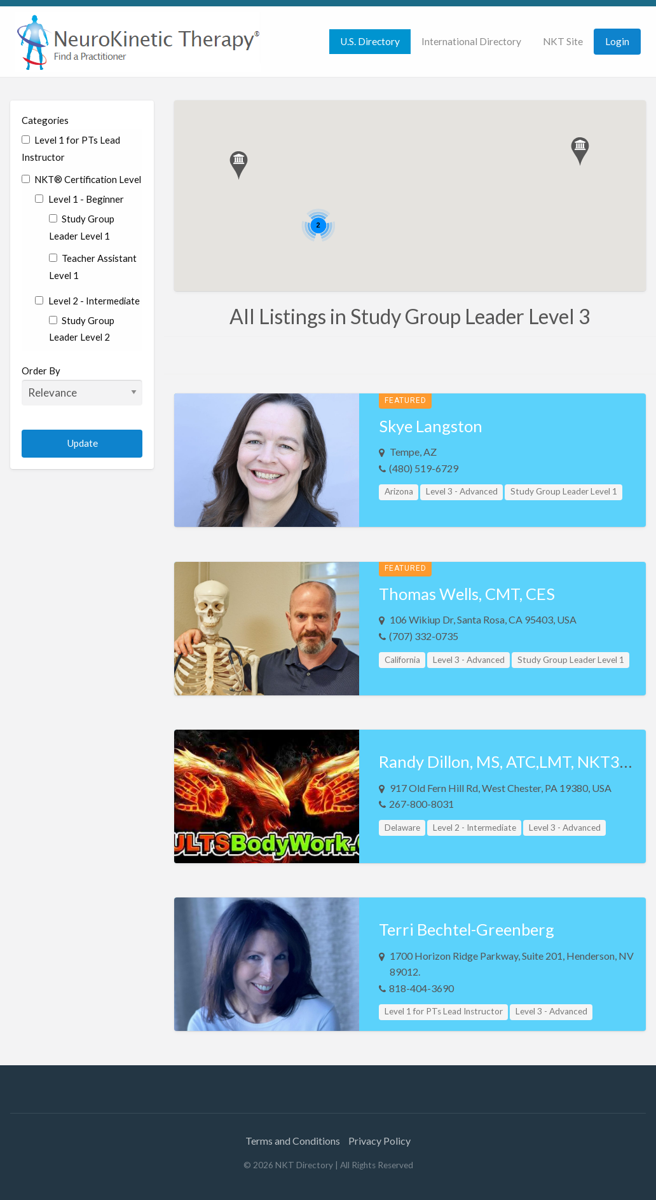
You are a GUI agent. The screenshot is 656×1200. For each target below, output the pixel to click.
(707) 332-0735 (423, 636)
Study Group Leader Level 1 (81, 227)
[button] (239, 165)
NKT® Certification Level (81, 179)
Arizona (399, 491)
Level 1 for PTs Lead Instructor (71, 148)
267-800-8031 (421, 804)
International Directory (471, 41)
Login (617, 41)
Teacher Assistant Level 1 (93, 266)
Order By (82, 385)
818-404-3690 (421, 988)
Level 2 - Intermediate (87, 300)
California (402, 660)
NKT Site (563, 41)
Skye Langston (430, 425)
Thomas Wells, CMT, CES (467, 593)
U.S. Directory (370, 41)
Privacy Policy (379, 1141)
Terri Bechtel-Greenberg (466, 929)
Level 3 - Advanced (462, 491)
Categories (45, 120)
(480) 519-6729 (423, 468)
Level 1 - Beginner (79, 199)
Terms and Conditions (292, 1141)
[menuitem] (370, 42)
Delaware (402, 827)
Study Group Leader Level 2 (81, 329)
